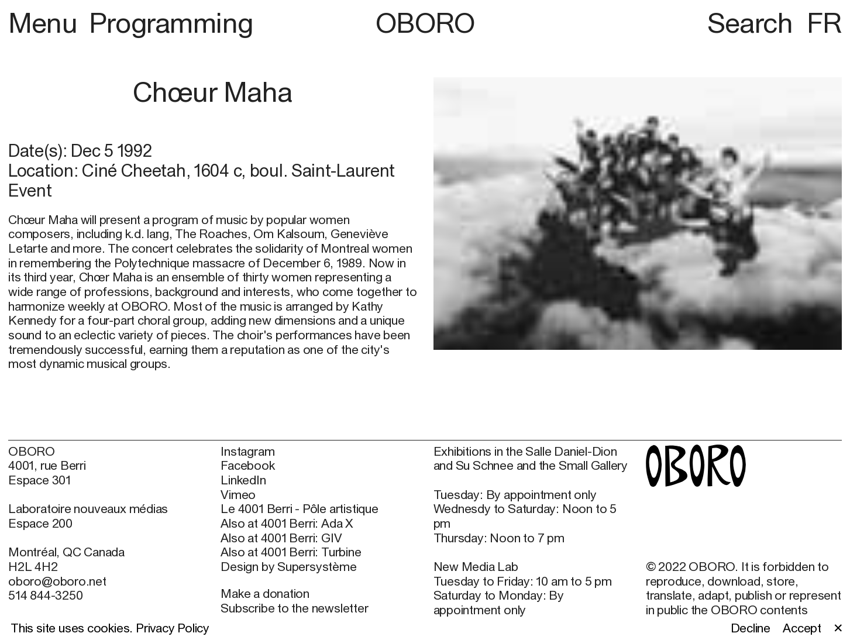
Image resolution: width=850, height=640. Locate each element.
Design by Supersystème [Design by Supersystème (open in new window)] (288, 567)
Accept (802, 628)
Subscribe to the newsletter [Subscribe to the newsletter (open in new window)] (294, 608)
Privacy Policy (172, 628)
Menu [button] (46, 22)
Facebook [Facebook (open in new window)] (247, 466)
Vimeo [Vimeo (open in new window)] (238, 495)
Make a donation (265, 593)
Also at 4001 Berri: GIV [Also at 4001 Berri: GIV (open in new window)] (281, 538)
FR (824, 22)
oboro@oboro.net (57, 581)
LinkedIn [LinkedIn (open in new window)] (243, 480)
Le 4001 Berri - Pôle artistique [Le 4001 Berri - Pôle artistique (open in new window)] (299, 509)
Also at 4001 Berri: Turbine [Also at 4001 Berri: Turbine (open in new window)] (291, 552)
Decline (751, 628)
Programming (171, 22)
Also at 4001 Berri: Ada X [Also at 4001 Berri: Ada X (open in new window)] (287, 524)
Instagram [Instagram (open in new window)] (247, 452)
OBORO (425, 22)
